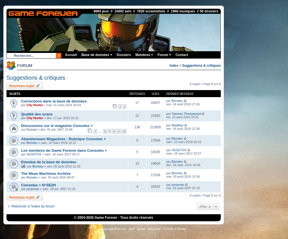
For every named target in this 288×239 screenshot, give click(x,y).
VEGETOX (33, 154)
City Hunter (34, 105)
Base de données (97, 55)
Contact (182, 55)
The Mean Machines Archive (46, 173)
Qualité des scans (37, 114)
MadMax (177, 125)
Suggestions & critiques (201, 66)
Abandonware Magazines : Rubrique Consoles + (63, 139)
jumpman (32, 189)
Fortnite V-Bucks (174, 229)
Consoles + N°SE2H (38, 185)
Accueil (71, 55)
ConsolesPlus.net (114, 229)
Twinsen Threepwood (186, 113)
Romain (31, 129)
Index (174, 66)
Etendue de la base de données (48, 162)
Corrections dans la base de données (54, 101)
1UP (131, 229)
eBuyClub (154, 229)
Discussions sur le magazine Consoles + (57, 126)
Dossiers (124, 55)
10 (124, 131)
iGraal (141, 229)
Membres (144, 55)
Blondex (177, 100)
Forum (164, 55)
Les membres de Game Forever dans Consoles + (64, 150)
